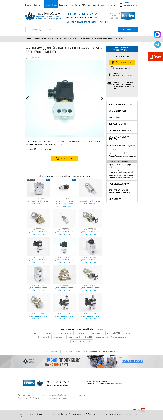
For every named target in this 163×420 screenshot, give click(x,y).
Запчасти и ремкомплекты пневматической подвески (119, 171)
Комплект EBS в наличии (42, 333)
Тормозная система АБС (120, 105)
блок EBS (88, 337)
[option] (64, 98)
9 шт (48, 180)
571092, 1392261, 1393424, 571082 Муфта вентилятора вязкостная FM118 (90, 351)
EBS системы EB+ (43, 337)
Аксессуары (114, 118)
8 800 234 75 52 (81, 14)
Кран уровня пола (116, 153)
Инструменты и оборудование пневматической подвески (121, 176)
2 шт (74, 180)
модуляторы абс (97, 333)
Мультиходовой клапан (81, 38)
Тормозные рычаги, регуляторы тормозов (120, 191)
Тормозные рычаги (118, 337)
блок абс (127, 333)
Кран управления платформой (121, 165)
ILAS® (111, 150)
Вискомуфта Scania (52, 351)
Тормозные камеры (118, 124)
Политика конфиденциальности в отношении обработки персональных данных (51, 395)
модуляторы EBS (75, 337)
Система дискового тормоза (119, 138)
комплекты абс (81, 333)
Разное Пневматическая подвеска (122, 156)
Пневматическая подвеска (58, 38)
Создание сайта (136, 409)
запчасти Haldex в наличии (81, 341)
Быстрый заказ (120, 68)
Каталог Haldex (40, 38)
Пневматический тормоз (121, 130)
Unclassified (115, 199)
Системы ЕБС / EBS (117, 111)
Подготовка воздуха (119, 184)
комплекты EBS (59, 337)
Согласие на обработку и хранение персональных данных (42, 398)
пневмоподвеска (101, 337)
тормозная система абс (63, 333)
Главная (28, 38)
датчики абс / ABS (113, 333)
